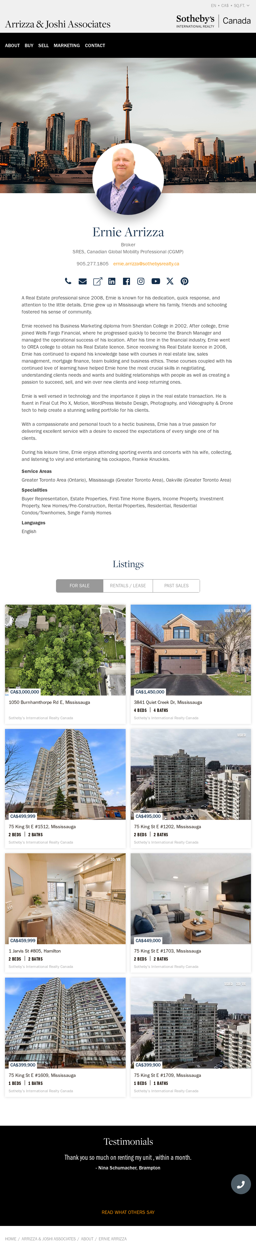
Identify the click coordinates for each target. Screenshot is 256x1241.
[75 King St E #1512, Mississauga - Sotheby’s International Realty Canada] (65, 788)
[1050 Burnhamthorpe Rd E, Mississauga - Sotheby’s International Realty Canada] (65, 664)
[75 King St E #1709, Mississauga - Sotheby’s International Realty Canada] (191, 1037)
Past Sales (176, 586)
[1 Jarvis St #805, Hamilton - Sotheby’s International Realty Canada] (65, 913)
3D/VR (241, 610)
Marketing (67, 45)
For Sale (80, 586)
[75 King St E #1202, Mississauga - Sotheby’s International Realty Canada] (191, 788)
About (12, 45)
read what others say (128, 1212)
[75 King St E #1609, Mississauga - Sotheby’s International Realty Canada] (65, 1037)
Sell (43, 45)
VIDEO (228, 610)
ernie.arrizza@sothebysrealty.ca (146, 264)
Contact (95, 45)
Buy (29, 45)
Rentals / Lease (128, 586)
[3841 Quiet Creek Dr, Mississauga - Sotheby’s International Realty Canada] (191, 664)
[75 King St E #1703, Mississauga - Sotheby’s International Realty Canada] (191, 913)
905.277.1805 (93, 264)
